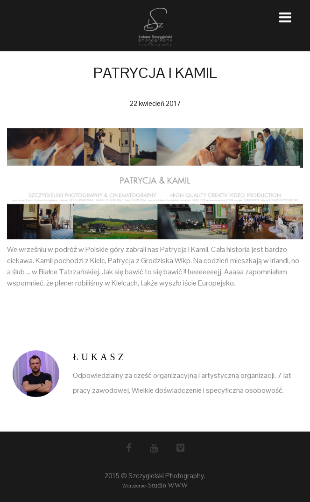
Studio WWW (168, 485)
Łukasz (100, 357)
